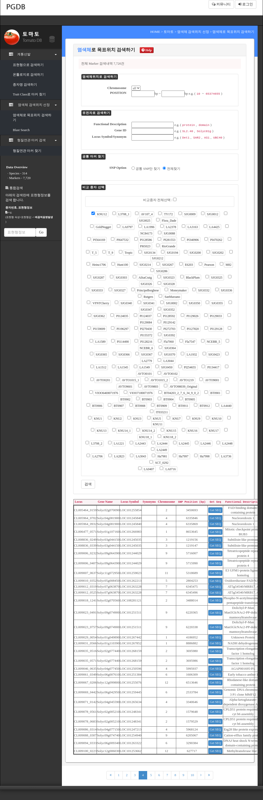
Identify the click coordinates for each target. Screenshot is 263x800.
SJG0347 (146, 309)
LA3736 (226, 456)
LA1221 (119, 443)
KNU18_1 (145, 437)
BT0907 (119, 406)
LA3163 (192, 227)
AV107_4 (147, 214)
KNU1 (98, 418)
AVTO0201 (103, 380)
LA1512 (101, 367)
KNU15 (171, 430)
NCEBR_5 (213, 341)
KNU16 (193, 430)
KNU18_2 (169, 437)
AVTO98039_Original (183, 386)
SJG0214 (145, 264)
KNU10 (216, 418)
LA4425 (214, 227)
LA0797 (128, 227)
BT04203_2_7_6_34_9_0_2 (181, 393)
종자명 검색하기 (25, 84)
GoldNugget (103, 227)
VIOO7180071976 (141, 393)
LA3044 (168, 361)
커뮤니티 (221, 4)
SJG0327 (120, 290)
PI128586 (146, 240)
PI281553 (169, 240)
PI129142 (169, 322)
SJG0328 (169, 284)
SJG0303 (121, 277)
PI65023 (145, 246)
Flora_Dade (169, 220)
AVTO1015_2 (159, 380)
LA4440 (226, 406)
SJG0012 (212, 214)
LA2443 (140, 443)
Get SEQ (215, 510)
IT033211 (162, 412)
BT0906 (97, 406)
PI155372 (146, 335)
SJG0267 (167, 264)
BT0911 (183, 406)
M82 (228, 264)
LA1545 (123, 367)
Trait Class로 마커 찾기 (29, 94)
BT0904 (168, 399)
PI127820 (193, 329)
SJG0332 (203, 290)
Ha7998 (205, 456)
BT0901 (215, 393)
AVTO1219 (186, 380)
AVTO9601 (125, 386)
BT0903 (147, 399)
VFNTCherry (100, 303)
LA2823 (119, 456)
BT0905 (190, 399)
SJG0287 (98, 277)
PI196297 (123, 329)
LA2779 (147, 361)
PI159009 (99, 329)
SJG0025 (144, 220)
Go (41, 232)
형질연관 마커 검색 (33, 140)
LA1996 (149, 227)
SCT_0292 (161, 463)
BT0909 (162, 406)
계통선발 (33, 54)
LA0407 (149, 469)
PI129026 (192, 316)
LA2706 (97, 456)
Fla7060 (169, 341)
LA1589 (100, 341)
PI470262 (216, 240)
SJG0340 (126, 303)
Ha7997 (184, 456)
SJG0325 (216, 277)
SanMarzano (172, 297)
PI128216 (146, 341)
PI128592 (169, 316)
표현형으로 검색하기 (28, 65)
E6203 (189, 264)
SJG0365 (101, 354)
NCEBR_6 (146, 348)
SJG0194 (172, 252)
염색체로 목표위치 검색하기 (32, 117)
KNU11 (158, 424)
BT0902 (125, 399)
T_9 (110, 252)
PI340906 (193, 240)
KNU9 (196, 418)
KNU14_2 (148, 430)
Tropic (129, 252)
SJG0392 (169, 335)
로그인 (245, 4)
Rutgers (148, 297)
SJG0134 (149, 252)
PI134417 (213, 367)
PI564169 (99, 240)
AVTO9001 (212, 380)
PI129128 (216, 329)
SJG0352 (169, 309)
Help (147, 50)
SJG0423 (214, 354)
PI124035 (122, 316)
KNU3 (137, 418)
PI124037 (146, 316)
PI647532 (123, 240)
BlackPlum (193, 277)
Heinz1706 (99, 264)
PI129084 (146, 322)
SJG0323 (168, 277)
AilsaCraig (145, 277)
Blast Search (21, 130)
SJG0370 (169, 354)
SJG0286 (161, 271)
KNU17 (214, 430)
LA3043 (141, 456)
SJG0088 (169, 233)
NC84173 (146, 233)
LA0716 (170, 469)
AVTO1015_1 (130, 380)
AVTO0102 (170, 374)
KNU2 (118, 418)
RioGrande (168, 246)
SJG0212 (157, 258)
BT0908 (140, 406)
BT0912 (205, 406)
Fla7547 (190, 341)
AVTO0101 (145, 374)
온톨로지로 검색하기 (28, 74)
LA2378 (171, 227)
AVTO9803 (151, 386)
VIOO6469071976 (106, 393)
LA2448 (227, 443)
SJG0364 (170, 348)
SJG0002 (171, 303)
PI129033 (216, 316)
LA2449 (162, 450)
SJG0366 (124, 354)
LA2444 (162, 443)
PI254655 (190, 367)
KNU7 (176, 418)
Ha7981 (162, 456)
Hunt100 (122, 264)
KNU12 (102, 214)
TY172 (168, 214)
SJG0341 (149, 303)
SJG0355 (217, 303)
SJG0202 (218, 252)
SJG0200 (195, 252)
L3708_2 (96, 443)
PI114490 (123, 341)
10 (192, 775)
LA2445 (184, 443)
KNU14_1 (124, 430)
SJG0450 (166, 367)
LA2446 (206, 443)
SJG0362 (99, 316)
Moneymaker (178, 290)
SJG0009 (189, 214)
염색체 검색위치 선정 (33, 105)
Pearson (209, 264)
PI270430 (146, 329)
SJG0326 (146, 284)
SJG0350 (194, 303)
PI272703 (169, 329)
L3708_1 (123, 214)
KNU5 (157, 418)
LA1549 (144, 367)
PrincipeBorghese (148, 290)
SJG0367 (147, 354)
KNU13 (102, 430)
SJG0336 (226, 290)
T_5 (94, 252)
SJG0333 (97, 290)
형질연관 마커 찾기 (27, 151)
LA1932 (192, 354)
